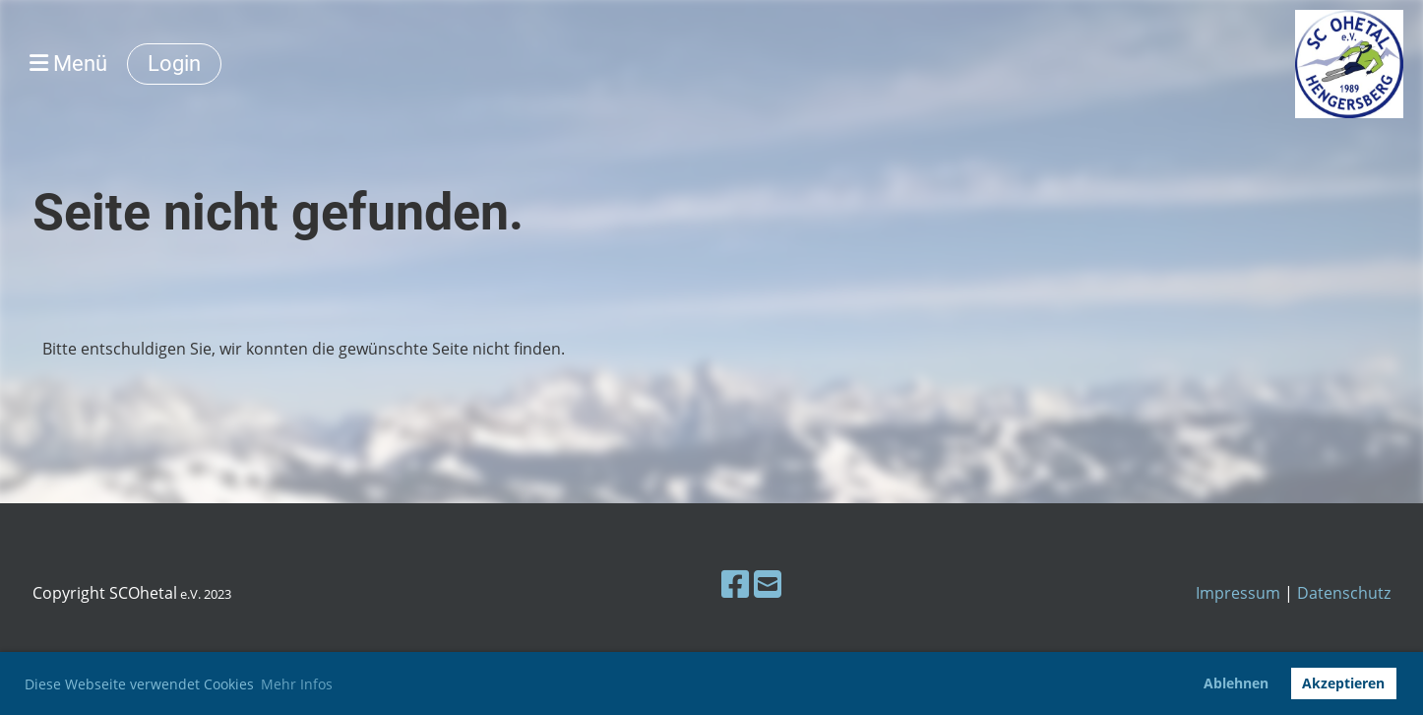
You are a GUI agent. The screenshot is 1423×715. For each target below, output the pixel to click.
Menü (68, 63)
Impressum (1238, 593)
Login (174, 63)
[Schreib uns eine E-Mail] (767, 583)
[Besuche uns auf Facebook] (735, 583)
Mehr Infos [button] (297, 684)
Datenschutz (1344, 593)
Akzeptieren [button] (1343, 683)
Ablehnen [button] (1236, 683)
